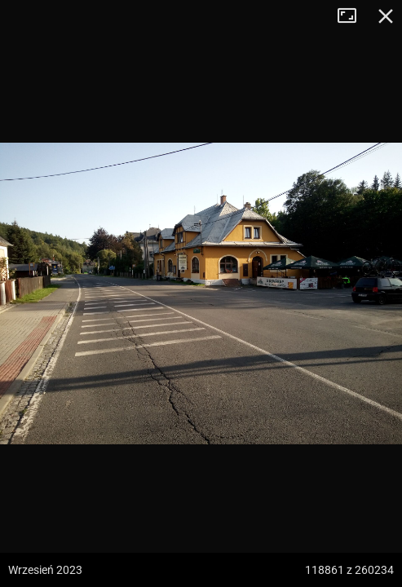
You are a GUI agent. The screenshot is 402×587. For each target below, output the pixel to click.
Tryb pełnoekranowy (353, 16)
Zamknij (385, 16)
